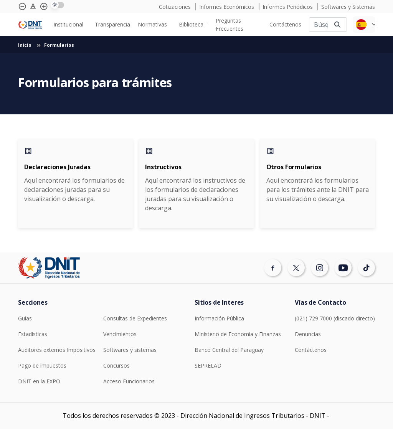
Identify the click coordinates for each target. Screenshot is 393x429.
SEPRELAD (208, 365)
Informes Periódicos (288, 6)
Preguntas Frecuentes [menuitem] (229, 24)
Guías (25, 318)
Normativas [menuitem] (152, 24)
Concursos (116, 365)
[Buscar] (318, 24)
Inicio (25, 45)
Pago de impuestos (42, 365)
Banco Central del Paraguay (229, 349)
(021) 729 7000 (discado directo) (335, 318)
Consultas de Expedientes (135, 318)
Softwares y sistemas (130, 349)
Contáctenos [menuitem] (285, 24)
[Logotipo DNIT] (30, 24)
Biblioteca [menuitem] (191, 24)
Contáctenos (311, 349)
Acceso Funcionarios (129, 381)
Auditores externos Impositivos (57, 349)
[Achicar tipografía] (22, 6)
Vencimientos (120, 334)
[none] (70, 24)
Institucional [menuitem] (68, 24)
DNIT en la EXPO (39, 381)
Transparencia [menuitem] (112, 24)
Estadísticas (32, 334)
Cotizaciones (175, 6)
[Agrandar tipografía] (33, 6)
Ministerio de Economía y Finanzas (238, 334)
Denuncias (308, 334)
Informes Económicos (227, 6)
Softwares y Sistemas (348, 6)
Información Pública (219, 318)
